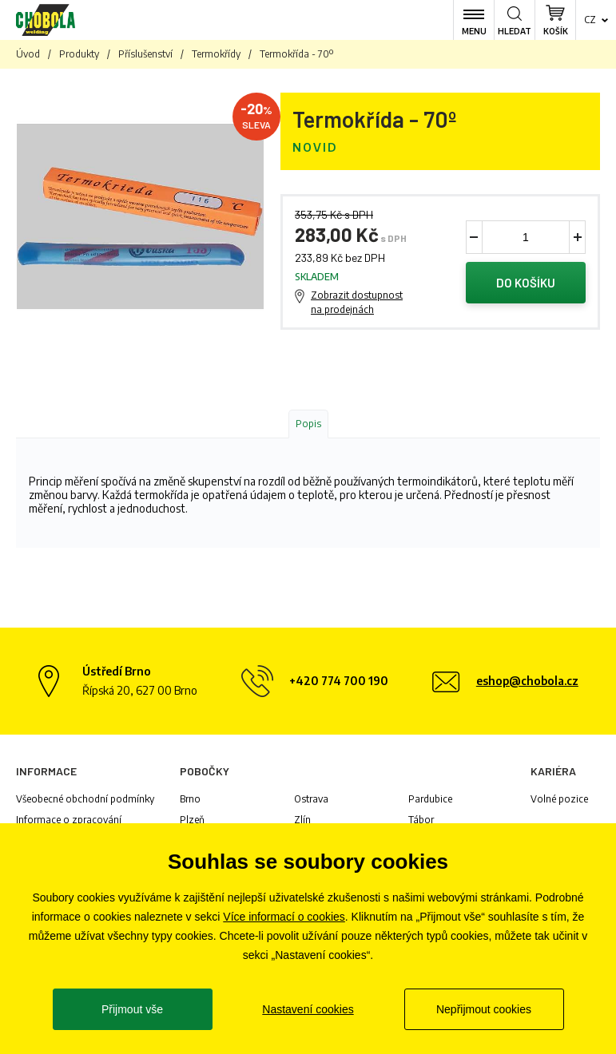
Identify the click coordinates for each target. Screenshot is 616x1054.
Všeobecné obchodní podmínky (85, 799)
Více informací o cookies (284, 916)
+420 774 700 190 (338, 680)
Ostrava (311, 799)
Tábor (421, 820)
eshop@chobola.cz (527, 680)
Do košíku (525, 282)
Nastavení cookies (307, 1009)
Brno (190, 799)
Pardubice (430, 799)
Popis (308, 424)
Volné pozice (559, 799)
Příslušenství (145, 54)
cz (590, 20)
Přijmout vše (132, 1009)
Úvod (28, 54)
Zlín (302, 820)
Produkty (79, 54)
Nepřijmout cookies (483, 1009)
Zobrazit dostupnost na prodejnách (357, 302)
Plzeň (192, 820)
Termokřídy (216, 54)
